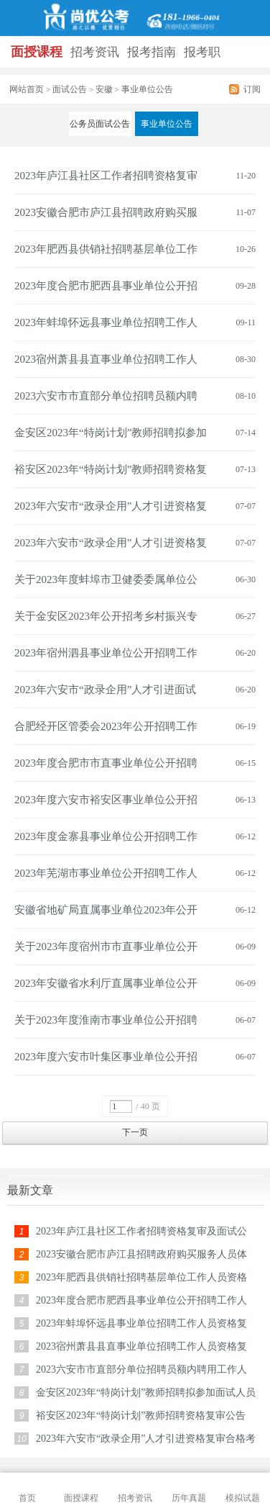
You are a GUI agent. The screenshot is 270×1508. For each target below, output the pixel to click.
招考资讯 (94, 52)
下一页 (135, 1132)
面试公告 (69, 89)
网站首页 (26, 89)
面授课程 (36, 52)
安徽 (104, 89)
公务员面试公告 (100, 124)
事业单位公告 (166, 124)
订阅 (252, 89)
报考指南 (151, 52)
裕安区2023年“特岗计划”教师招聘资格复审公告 (141, 1415)
